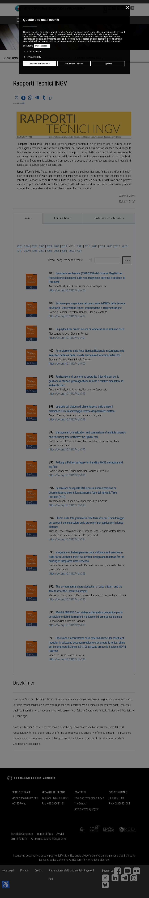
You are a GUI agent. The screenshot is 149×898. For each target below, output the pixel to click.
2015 (94, 246)
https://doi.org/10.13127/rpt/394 (67, 539)
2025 (19, 246)
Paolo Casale (83, 359)
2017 (80, 246)
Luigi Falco (78, 415)
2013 (109, 246)
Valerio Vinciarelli (58, 569)
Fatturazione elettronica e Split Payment (71, 870)
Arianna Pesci (56, 531)
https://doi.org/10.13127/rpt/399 (67, 393)
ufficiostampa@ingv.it (86, 809)
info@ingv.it (80, 803)
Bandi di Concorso (22, 834)
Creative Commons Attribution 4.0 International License (78, 859)
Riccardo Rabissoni (94, 565)
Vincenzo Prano (57, 655)
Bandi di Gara (45, 834)
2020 (56, 246)
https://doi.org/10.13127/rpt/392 (67, 599)
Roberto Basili (90, 535)
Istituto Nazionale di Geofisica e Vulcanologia (87, 855)
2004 (64, 250)
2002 (79, 250)
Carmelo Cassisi (58, 312)
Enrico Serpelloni (79, 471)
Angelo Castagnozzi (60, 415)
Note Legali (8, 870)
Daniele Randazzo (58, 471)
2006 (49, 250)
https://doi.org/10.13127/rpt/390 (67, 659)
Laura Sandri (64, 445)
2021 (49, 246)
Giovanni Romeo (79, 333)
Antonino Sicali (57, 286)
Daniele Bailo (56, 565)
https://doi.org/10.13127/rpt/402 (67, 316)
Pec (50, 878)
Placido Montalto (98, 312)
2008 (34, 250)
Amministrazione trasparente (48, 839)
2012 (117, 246)
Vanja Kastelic (73, 531)
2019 (64, 246)
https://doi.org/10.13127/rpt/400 (67, 363)
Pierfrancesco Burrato (69, 535)
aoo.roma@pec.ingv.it (92, 798)
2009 (27, 250)
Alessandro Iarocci (59, 333)
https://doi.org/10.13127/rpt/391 (67, 625)
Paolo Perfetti (56, 441)
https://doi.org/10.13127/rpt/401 (67, 337)
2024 (27, 246)
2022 (42, 246)
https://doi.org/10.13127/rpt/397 (67, 449)
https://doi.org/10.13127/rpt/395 (67, 505)
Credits (39, 870)
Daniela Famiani (76, 621)
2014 (102, 246)
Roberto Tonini (73, 441)
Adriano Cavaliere (99, 471)
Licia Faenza (106, 441)
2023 (34, 246)
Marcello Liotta (75, 655)
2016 (87, 246)
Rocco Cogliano (93, 415)
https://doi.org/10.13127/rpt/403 (67, 290)
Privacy (24, 870)
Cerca (127, 260)
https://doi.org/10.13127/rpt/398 (67, 419)
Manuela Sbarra (115, 565)
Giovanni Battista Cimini (62, 359)
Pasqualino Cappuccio (94, 286)
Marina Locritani (57, 595)
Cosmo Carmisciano (79, 595)
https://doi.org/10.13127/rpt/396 (67, 475)
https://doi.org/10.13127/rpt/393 (67, 573)
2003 (71, 250)
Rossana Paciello (73, 565)
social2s (22, 103)
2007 (42, 250)
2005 (56, 250)
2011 (124, 246)
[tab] (28, 218)
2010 (19, 250)
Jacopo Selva (89, 441)
